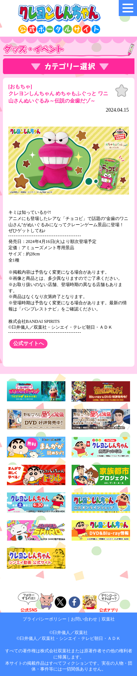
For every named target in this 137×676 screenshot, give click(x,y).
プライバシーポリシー (44, 619)
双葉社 (108, 619)
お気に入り (121, 91)
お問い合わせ (84, 619)
